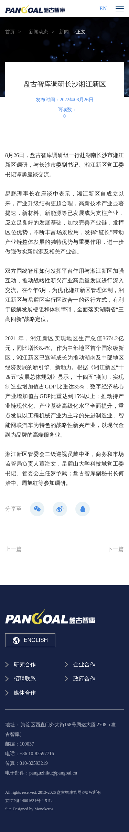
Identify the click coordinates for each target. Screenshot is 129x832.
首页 (10, 31)
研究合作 (25, 664)
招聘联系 (25, 679)
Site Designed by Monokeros (29, 809)
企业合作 (84, 664)
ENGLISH (30, 640)
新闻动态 (38, 31)
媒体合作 (25, 693)
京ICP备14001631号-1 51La (29, 800)
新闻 (64, 31)
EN (103, 8)
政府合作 (84, 679)
